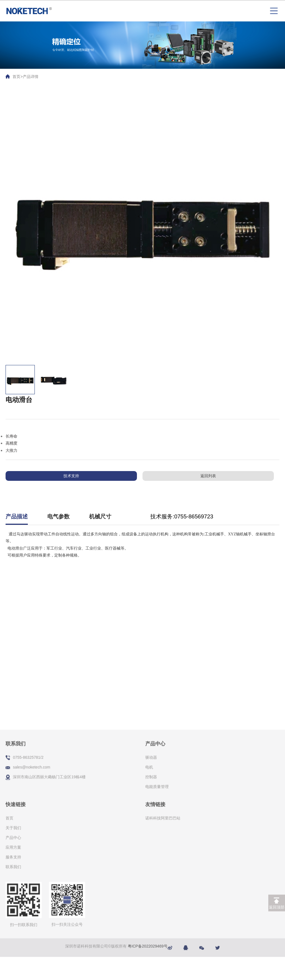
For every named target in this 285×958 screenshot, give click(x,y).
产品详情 (30, 76)
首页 (16, 76)
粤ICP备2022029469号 (148, 943)
